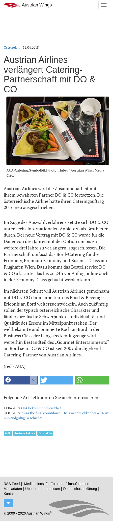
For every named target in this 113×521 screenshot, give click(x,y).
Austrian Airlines (24, 433)
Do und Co (45, 433)
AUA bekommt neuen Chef (40, 408)
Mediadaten (13, 489)
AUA (8, 433)
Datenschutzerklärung (80, 489)
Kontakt (9, 494)
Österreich (12, 47)
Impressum (51, 489)
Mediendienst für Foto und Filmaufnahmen (56, 484)
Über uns (32, 489)
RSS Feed (12, 484)
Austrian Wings (28, 5)
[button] (21, 380)
